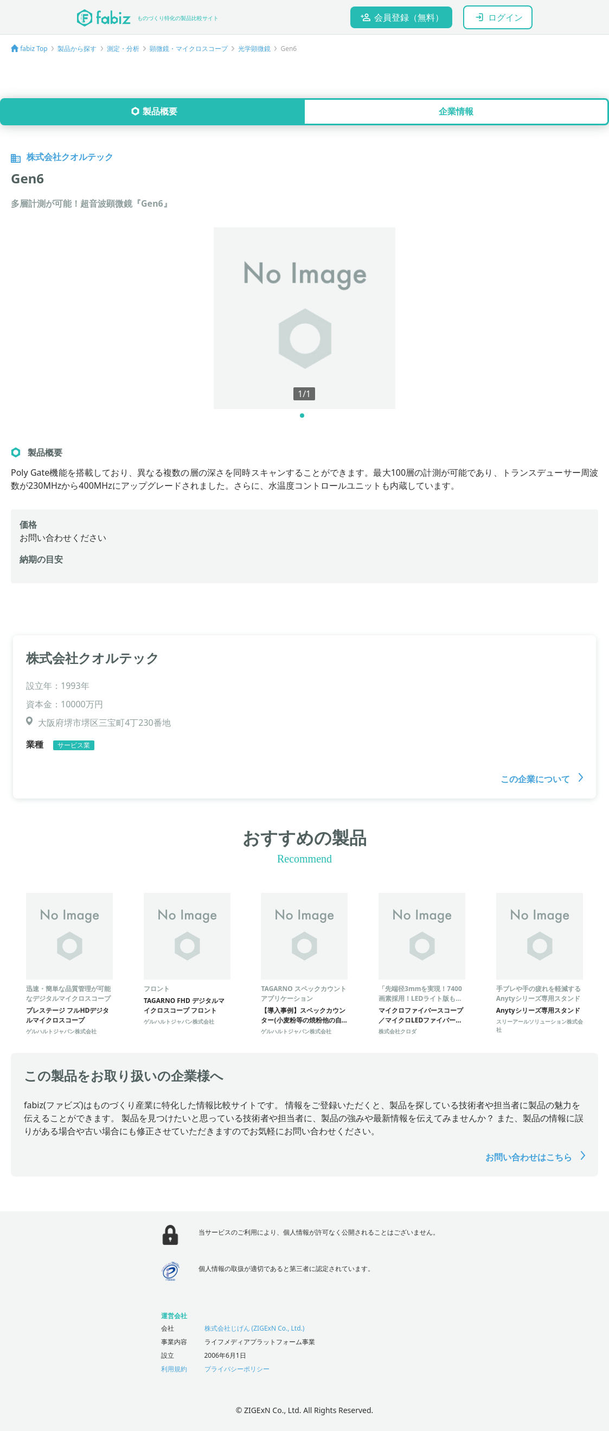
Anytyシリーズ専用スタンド (538, 1010)
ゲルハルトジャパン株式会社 (61, 1031)
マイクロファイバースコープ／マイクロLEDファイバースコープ (421, 1020)
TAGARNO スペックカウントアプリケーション (303, 993)
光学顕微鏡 (254, 48)
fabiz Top (34, 48)
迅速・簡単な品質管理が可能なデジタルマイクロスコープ (68, 993)
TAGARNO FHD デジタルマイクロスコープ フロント (184, 1005)
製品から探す (77, 48)
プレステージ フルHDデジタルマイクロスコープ (67, 1015)
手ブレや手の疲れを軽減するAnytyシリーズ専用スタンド (538, 993)
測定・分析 (123, 48)
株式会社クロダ (397, 1031)
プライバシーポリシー (237, 1368)
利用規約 (174, 1368)
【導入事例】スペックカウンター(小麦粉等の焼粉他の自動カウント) (303, 1020)
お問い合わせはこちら (535, 1157)
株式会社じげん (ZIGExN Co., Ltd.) (254, 1328)
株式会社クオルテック (92, 658)
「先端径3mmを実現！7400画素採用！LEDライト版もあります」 (420, 998)
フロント (157, 988)
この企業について (542, 779)
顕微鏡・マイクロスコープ (189, 48)
